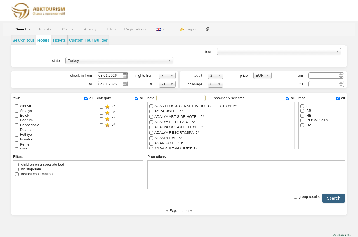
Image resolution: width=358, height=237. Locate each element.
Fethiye (23, 134)
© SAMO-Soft (342, 235)
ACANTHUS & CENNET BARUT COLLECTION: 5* (221, 106)
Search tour (23, 40)
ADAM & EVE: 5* (221, 138)
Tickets (59, 40)
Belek (22, 115)
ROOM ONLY (314, 120)
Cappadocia (27, 125)
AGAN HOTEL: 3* (221, 143)
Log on (191, 29)
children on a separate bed (39, 164)
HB (306, 115)
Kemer (22, 144)
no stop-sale (28, 169)
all (88, 98)
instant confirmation (34, 174)
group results (307, 196)
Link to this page (207, 29)
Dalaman (24, 130)
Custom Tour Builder (88, 40)
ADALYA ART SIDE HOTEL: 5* (221, 116)
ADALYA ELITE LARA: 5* (221, 122)
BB (305, 111)
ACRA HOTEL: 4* (221, 111)
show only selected (226, 98)
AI (305, 106)
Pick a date (125, 75)
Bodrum (24, 120)
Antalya (23, 111)
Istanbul (24, 139)
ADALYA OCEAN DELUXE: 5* (221, 127)
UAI (306, 125)
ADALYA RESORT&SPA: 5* (221, 132)
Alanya (23, 106)
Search (333, 198)
